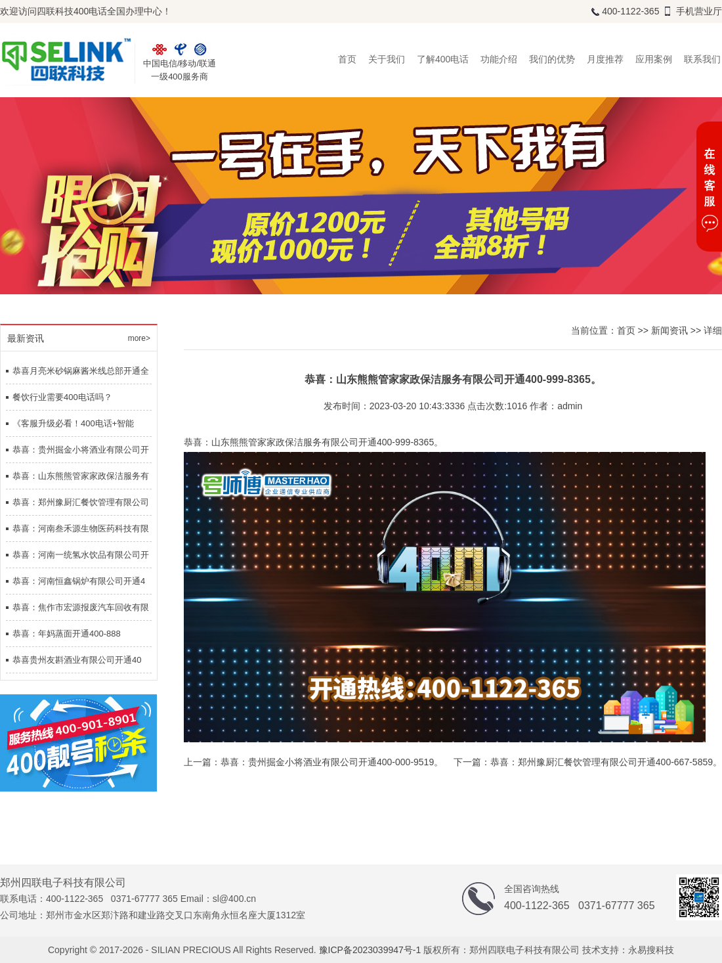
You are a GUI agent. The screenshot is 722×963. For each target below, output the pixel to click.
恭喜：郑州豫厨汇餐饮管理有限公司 (80, 502)
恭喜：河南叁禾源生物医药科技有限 (80, 528)
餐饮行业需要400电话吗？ (62, 397)
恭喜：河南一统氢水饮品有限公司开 (80, 555)
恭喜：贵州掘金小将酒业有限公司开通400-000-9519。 (332, 762)
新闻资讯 (669, 330)
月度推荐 (605, 59)
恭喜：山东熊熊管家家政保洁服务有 (80, 476)
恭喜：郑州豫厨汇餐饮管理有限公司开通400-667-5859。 (606, 762)
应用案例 (653, 59)
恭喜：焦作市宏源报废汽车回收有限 (80, 607)
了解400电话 (443, 59)
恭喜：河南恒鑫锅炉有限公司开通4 (78, 581)
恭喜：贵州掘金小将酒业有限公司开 (80, 450)
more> (139, 338)
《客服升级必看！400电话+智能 (73, 423)
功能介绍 (498, 59)
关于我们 (386, 59)
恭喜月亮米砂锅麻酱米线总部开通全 (80, 371)
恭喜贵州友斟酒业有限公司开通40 (76, 660)
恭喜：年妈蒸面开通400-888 (66, 633)
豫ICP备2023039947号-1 (370, 950)
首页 (347, 59)
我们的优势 (552, 59)
